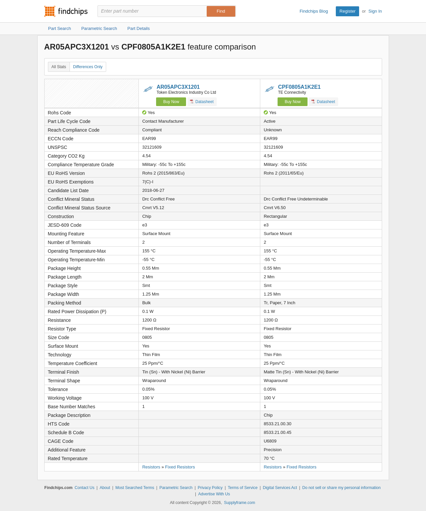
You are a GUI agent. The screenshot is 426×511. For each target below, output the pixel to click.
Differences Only (88, 66)
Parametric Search (175, 487)
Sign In (375, 11)
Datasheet (202, 101)
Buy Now (171, 101)
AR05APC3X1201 (178, 87)
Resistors (151, 466)
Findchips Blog (314, 11)
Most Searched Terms (134, 487)
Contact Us (84, 487)
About (105, 487)
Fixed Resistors (180, 466)
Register (347, 11)
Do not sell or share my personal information (341, 487)
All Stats (59, 66)
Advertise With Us (214, 494)
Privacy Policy (210, 487)
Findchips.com (66, 11)
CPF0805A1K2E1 (299, 87)
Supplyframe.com (239, 502)
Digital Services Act (280, 487)
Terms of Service (243, 487)
